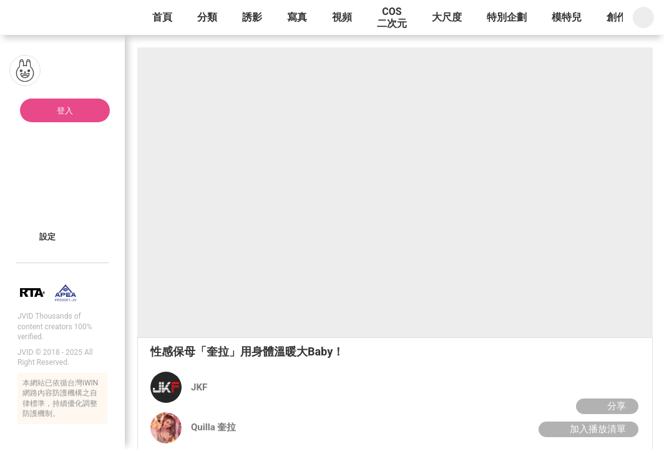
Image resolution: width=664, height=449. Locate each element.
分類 (207, 17)
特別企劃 (507, 17)
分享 (605, 406)
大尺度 (447, 17)
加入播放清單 (587, 429)
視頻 (342, 17)
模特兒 (567, 17)
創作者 (622, 17)
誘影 (252, 17)
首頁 (162, 17)
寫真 (297, 17)
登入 (65, 110)
